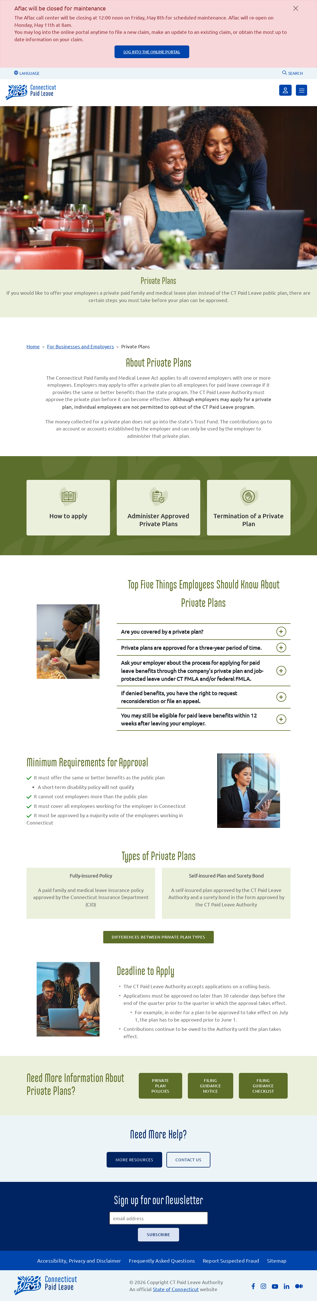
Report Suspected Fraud (231, 1260)
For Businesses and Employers (80, 346)
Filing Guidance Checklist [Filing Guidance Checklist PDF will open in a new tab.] (263, 1086)
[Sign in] (285, 90)
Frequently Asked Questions (162, 1260)
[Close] (296, 8)
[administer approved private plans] (158, 507)
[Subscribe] (158, 1234)
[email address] (158, 1218)
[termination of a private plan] (248, 507)
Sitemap (277, 1260)
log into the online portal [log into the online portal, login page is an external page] (152, 51)
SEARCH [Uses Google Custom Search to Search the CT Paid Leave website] (292, 73)
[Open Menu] (301, 90)
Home (33, 346)
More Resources (134, 1159)
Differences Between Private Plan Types (158, 937)
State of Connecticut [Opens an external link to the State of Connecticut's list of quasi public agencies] (176, 1289)
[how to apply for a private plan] (68, 507)
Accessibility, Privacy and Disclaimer (79, 1260)
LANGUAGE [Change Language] (26, 73)
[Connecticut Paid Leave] (31, 92)
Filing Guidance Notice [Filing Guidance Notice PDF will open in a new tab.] (210, 1086)
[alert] (158, 33)
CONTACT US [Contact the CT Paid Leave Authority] (188, 1159)
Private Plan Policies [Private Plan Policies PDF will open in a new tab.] (160, 1086)
